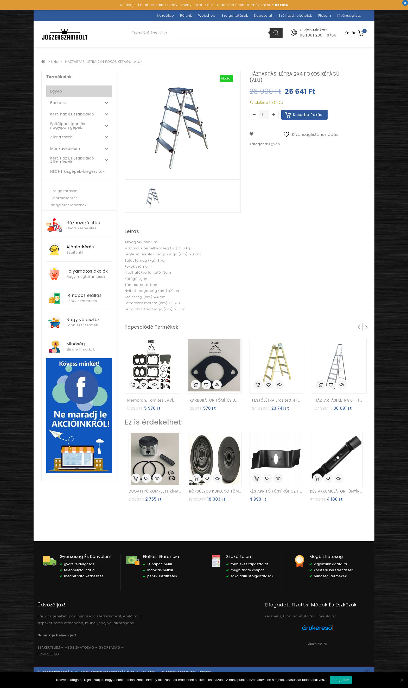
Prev (359, 327)
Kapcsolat (263, 15)
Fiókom (324, 15)
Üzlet (55, 61)
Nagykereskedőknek (68, 204)
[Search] (276, 33)
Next (367, 327)
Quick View (154, 385)
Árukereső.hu (317, 644)
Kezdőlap (165, 15)
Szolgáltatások (234, 15)
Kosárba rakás (307, 114)
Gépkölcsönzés (64, 197)
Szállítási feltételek (295, 15)
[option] (153, 197)
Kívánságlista (349, 15)
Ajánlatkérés (80, 247)
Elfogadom (341, 680)
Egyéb (274, 144)
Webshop (206, 15)
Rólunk (186, 15)
